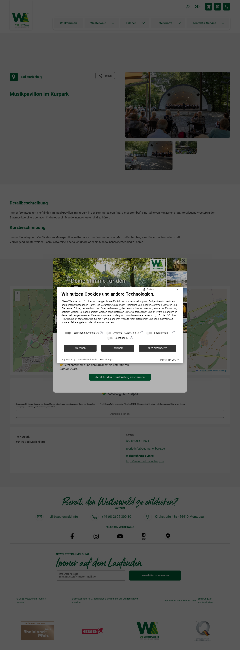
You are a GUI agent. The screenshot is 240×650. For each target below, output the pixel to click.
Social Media (161, 332)
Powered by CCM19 (169, 360)
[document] (120, 310)
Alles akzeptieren (157, 348)
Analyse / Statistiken (125, 332)
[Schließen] (177, 289)
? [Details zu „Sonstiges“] (131, 338)
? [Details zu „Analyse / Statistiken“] (141, 332)
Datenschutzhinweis (86, 359)
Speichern (118, 348)
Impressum (67, 359)
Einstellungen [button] (106, 359)
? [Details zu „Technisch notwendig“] (101, 332)
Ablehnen (80, 348)
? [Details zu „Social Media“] (173, 332)
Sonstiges (120, 337)
